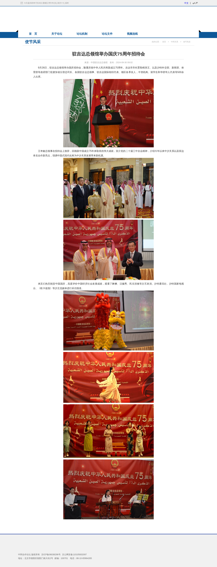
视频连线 (132, 33)
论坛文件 (107, 33)
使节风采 (186, 42)
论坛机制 (82, 33)
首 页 (33, 33)
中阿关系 (174, 42)
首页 (164, 42)
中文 (186, 3)
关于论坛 (56, 33)
